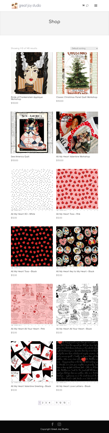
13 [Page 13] (64, 403)
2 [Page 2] (42, 403)
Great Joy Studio (60, 429)
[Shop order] (84, 48)
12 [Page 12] (60, 403)
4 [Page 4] (49, 403)
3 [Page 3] (46, 403)
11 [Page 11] (56, 403)
